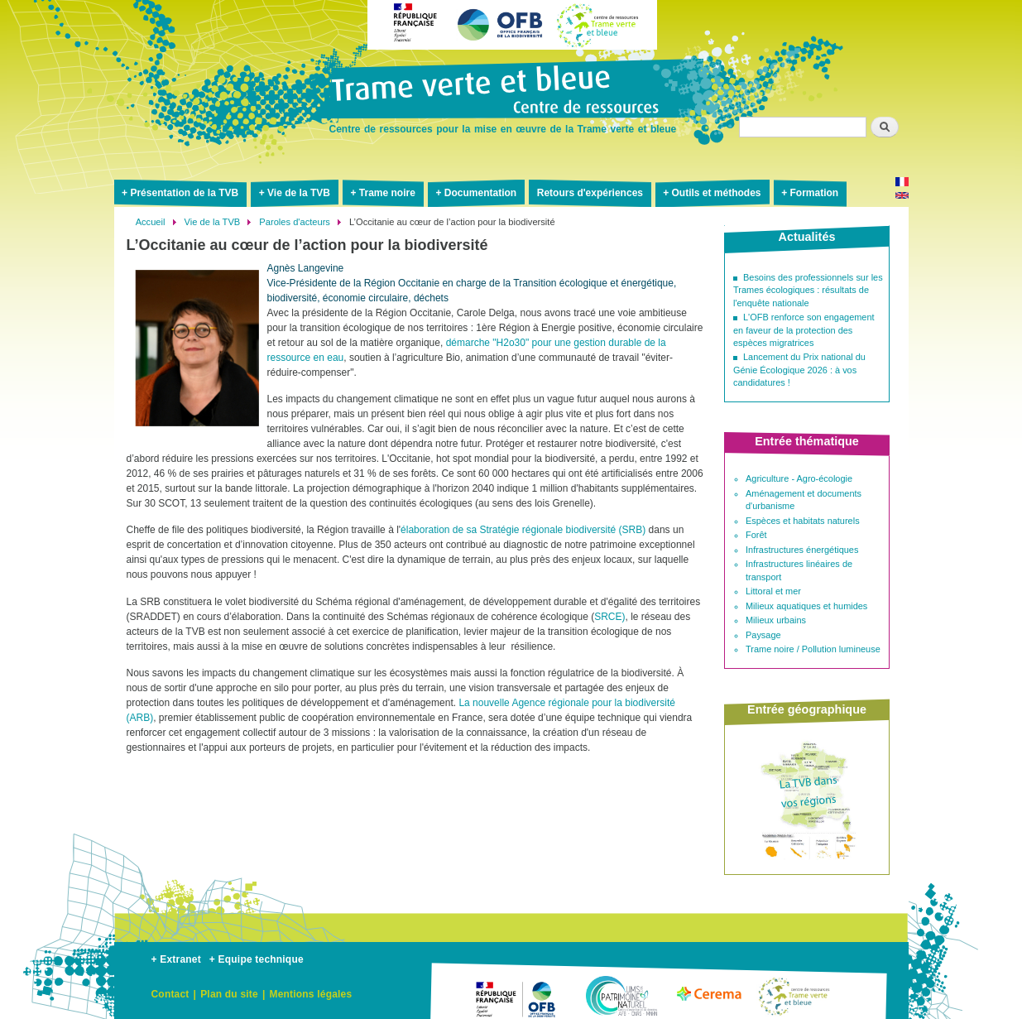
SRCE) (609, 616)
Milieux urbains (776, 620)
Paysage (763, 635)
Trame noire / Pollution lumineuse (813, 649)
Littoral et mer (773, 591)
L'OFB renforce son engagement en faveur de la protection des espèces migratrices (804, 330)
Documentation (480, 193)
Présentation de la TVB (184, 193)
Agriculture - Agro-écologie (799, 478)
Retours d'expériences (590, 193)
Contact (170, 994)
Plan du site (229, 994)
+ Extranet (176, 959)
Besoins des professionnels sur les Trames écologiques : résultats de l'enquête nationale (808, 290)
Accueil (151, 222)
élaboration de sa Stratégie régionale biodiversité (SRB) (523, 530)
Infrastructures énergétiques (802, 550)
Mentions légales (310, 994)
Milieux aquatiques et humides (806, 606)
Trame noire (387, 193)
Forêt (756, 535)
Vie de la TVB (298, 193)
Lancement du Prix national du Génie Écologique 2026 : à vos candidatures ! (799, 369)
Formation (813, 193)
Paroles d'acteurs (294, 222)
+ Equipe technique (256, 959)
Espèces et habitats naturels (803, 521)
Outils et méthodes (716, 193)
